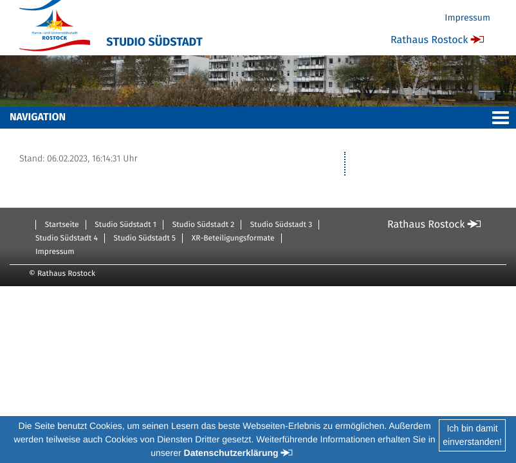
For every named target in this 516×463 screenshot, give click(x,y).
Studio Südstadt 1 (125, 225)
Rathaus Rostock (429, 40)
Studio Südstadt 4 (66, 238)
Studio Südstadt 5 (145, 238)
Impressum (467, 17)
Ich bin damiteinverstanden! (472, 435)
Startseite (62, 225)
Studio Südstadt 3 (281, 225)
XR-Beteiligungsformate (233, 238)
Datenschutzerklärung (231, 453)
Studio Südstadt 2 (203, 225)
